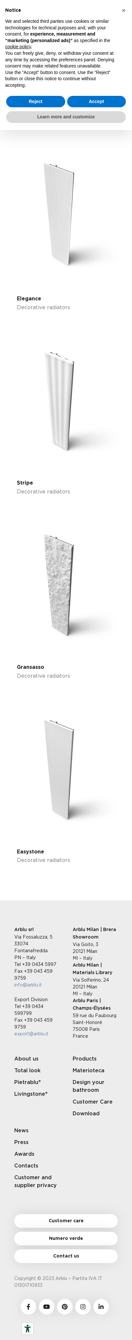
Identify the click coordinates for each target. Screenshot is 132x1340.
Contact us (66, 1256)
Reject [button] (35, 101)
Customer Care (93, 1102)
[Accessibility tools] (27, 1328)
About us (26, 1058)
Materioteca (88, 1070)
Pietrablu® (27, 1082)
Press (21, 1142)
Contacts (26, 1165)
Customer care (66, 1221)
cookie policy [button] (18, 46)
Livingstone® (31, 1094)
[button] (123, 10)
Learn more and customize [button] (66, 116)
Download (86, 1113)
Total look (27, 1070)
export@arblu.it (31, 1033)
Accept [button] (96, 101)
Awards (24, 1154)
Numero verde (66, 1238)
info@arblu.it (28, 984)
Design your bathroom (88, 1086)
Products (85, 1058)
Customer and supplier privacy (35, 1181)
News (21, 1130)
